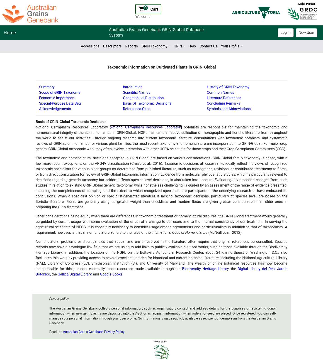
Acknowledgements (55, 109)
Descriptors (112, 46)
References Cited (137, 109)
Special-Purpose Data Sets (60, 103)
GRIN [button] (178, 46)
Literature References (224, 98)
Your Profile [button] (230, 46)
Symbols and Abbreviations (229, 109)
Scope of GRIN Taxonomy (59, 92)
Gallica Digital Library (74, 274)
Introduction (133, 87)
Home (10, 32)
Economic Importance (57, 98)
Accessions (90, 46)
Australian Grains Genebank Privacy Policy (93, 332)
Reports (131, 46)
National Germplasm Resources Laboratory (146, 127)
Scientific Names (136, 92)
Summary (47, 87)
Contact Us (208, 46)
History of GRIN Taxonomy (228, 87)
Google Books (111, 274)
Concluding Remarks (223, 103)
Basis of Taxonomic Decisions (147, 103)
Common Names (220, 92)
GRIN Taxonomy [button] (154, 46)
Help (192, 46)
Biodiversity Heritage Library (205, 269)
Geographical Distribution (143, 98)
